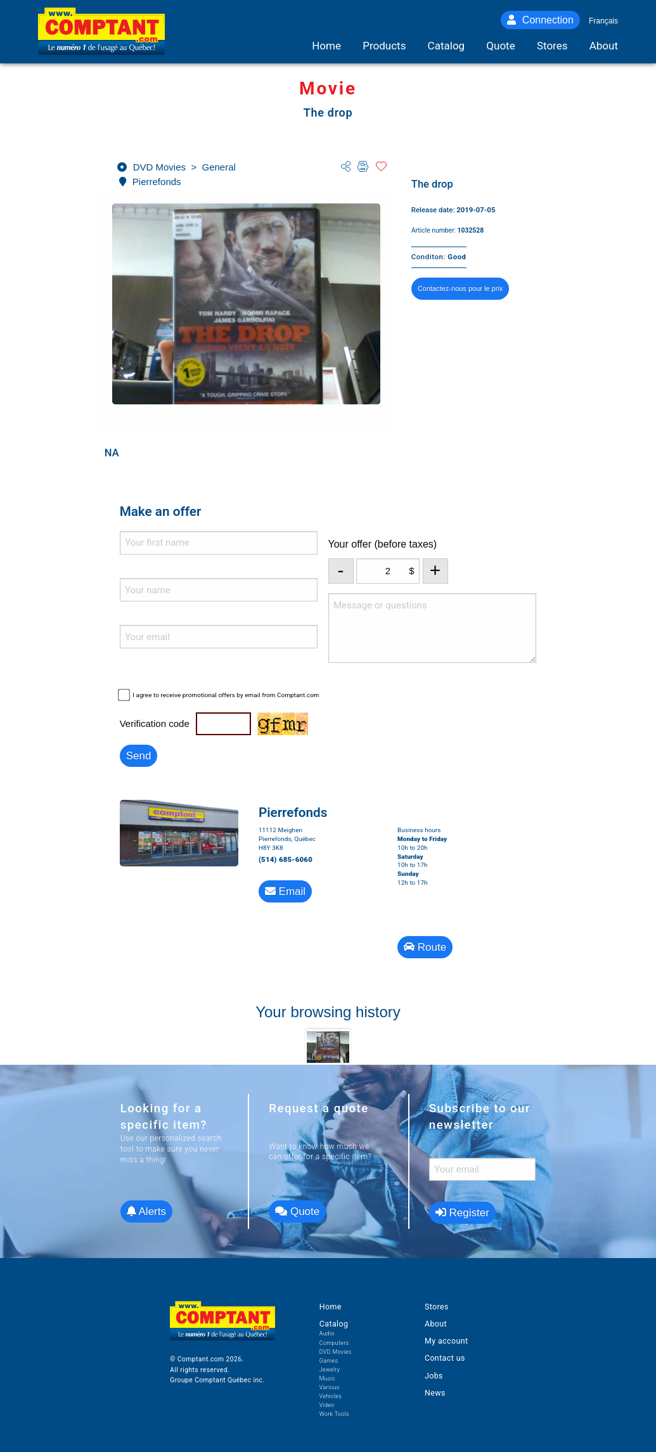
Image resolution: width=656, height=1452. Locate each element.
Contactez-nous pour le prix (460, 288)
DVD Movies (335, 1352)
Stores (437, 1306)
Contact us (445, 1358)
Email (285, 891)
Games (328, 1361)
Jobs (434, 1375)
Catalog (334, 1323)
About (436, 1323)
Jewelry (329, 1369)
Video (327, 1405)
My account (446, 1341)
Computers (334, 1343)
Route (425, 947)
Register (462, 1213)
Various (329, 1387)
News (435, 1392)
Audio (327, 1333)
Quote (297, 1211)
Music (327, 1378)
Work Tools (334, 1414)
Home (330, 1306)
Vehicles (330, 1396)
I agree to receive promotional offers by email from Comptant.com (225, 694)
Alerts (146, 1211)
